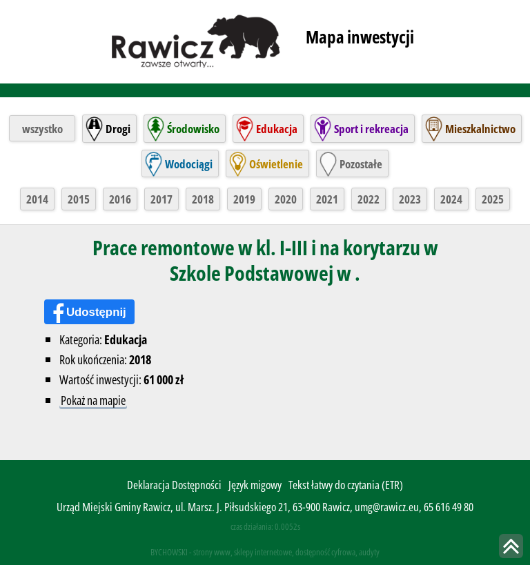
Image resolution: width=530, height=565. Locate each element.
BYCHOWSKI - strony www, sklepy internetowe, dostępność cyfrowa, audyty (265, 552)
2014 (37, 199)
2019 (244, 199)
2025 (493, 199)
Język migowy (255, 485)
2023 (410, 199)
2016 (120, 199)
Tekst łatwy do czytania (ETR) (345, 485)
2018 (203, 199)
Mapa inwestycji (360, 36)
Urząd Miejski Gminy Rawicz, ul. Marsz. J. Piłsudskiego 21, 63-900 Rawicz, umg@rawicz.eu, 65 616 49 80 (265, 507)
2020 (286, 199)
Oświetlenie (276, 164)
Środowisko (193, 129)
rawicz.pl (197, 40)
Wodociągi (189, 164)
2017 (161, 199)
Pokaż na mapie (93, 399)
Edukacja (276, 129)
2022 (368, 199)
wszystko (42, 129)
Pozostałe (361, 164)
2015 (79, 199)
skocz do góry (511, 546)
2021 (327, 199)
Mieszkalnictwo (480, 129)
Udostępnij (96, 312)
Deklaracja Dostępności (174, 485)
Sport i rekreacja (371, 129)
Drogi (118, 129)
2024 (451, 199)
